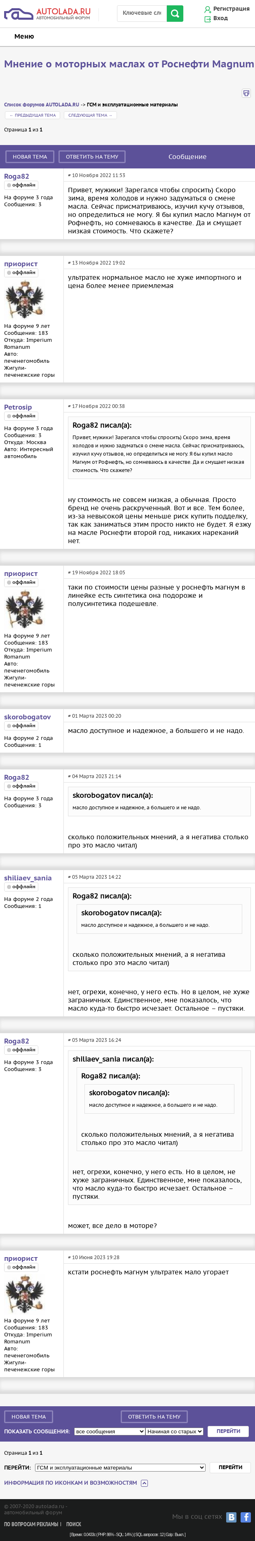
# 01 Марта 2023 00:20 (94, 716)
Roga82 (16, 177)
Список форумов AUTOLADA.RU (41, 105)
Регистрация (231, 9)
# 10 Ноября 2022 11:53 (96, 175)
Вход (220, 18)
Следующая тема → (90, 115)
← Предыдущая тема (32, 115)
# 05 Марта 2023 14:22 (94, 877)
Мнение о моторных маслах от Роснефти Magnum (129, 64)
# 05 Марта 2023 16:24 (94, 1040)
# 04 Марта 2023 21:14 (94, 776)
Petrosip (18, 407)
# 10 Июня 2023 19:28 (93, 1257)
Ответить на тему (92, 156)
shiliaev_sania (28, 878)
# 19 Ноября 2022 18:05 (96, 572)
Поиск (73, 1524)
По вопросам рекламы (31, 1524)
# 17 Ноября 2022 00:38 (96, 406)
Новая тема (30, 156)
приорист (20, 264)
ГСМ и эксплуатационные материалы (132, 105)
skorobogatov (27, 717)
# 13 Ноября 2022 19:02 (96, 263)
